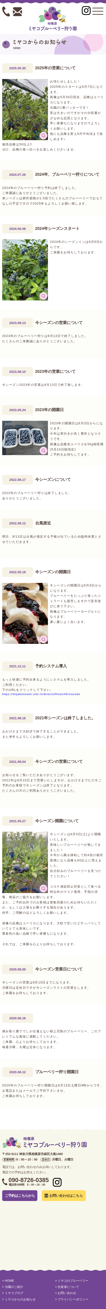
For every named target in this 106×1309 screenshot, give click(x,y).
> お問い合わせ (65, 1293)
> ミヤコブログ (12, 1293)
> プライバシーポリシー (71, 1299)
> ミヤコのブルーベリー (71, 1280)
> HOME (8, 1280)
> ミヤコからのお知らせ (19, 1299)
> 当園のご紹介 (12, 1287)
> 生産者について (67, 1287)
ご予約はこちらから (20, 1195)
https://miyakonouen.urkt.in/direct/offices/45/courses (41, 694)
